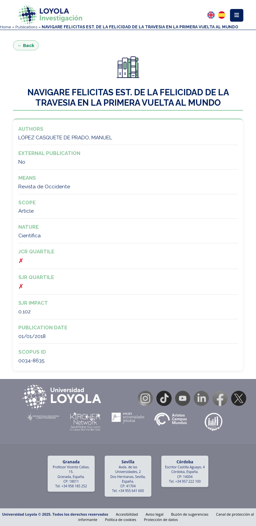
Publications (26, 27)
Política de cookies (120, 519)
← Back (25, 45)
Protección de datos (161, 519)
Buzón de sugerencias (189, 514)
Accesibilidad (127, 514)
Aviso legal (155, 514)
